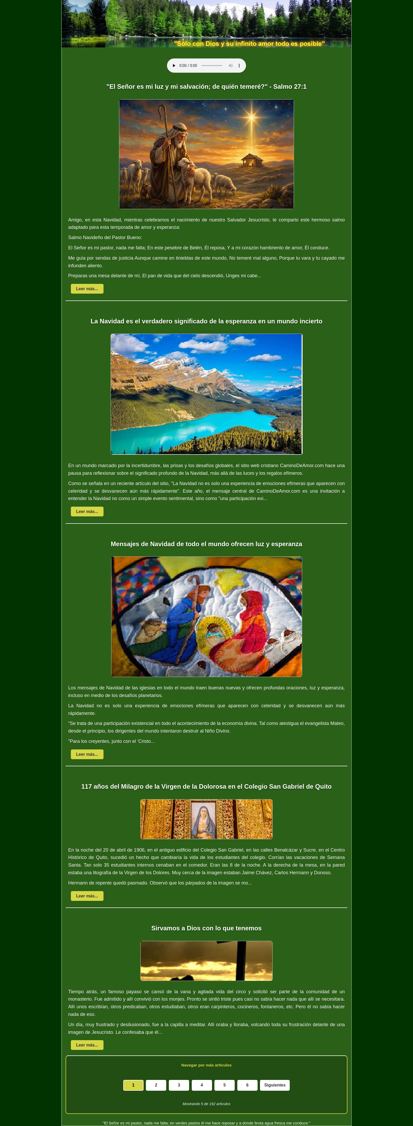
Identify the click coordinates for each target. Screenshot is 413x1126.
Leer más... (87, 289)
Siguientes (275, 1085)
